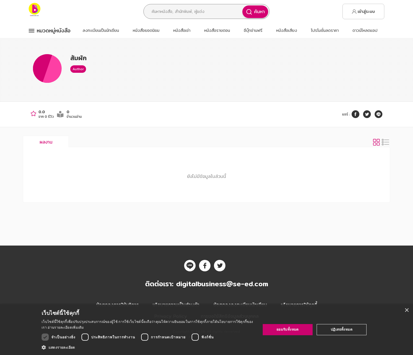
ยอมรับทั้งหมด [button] (287, 329)
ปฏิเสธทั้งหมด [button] (341, 329)
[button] (148, 347)
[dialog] (206, 329)
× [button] (406, 310)
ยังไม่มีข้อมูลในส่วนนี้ (206, 176)
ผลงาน (46, 141)
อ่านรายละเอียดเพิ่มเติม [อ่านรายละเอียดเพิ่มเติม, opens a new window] (66, 327)
